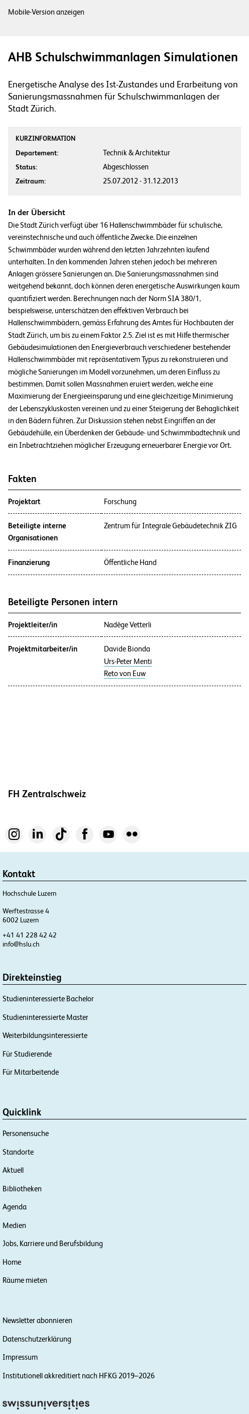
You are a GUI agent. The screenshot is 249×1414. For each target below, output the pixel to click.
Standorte (18, 1152)
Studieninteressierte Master (45, 1017)
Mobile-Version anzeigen (46, 12)
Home (12, 1262)
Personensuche (26, 1133)
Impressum (20, 1357)
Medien (14, 1225)
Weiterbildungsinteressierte (45, 1035)
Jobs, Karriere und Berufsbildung (53, 1243)
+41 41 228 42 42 (30, 935)
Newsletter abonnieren (37, 1320)
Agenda (15, 1206)
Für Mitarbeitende (31, 1072)
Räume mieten (25, 1280)
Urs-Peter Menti (128, 661)
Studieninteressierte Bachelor (48, 998)
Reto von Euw (125, 674)
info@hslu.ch (21, 944)
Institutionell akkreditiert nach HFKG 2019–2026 (79, 1375)
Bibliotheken (22, 1188)
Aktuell (13, 1170)
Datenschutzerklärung (37, 1339)
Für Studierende (27, 1054)
